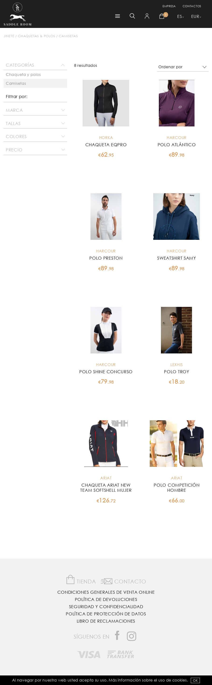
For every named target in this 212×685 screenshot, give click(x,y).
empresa (169, 6)
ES (179, 16)
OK (195, 680)
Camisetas (68, 36)
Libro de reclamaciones (106, 621)
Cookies (179, 680)
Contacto (123, 580)
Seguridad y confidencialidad (106, 606)
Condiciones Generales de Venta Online (106, 592)
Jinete (8, 36)
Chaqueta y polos (23, 74)
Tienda (81, 579)
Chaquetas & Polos (36, 36)
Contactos (192, 6)
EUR (195, 16)
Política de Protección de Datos (106, 613)
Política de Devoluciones (106, 599)
